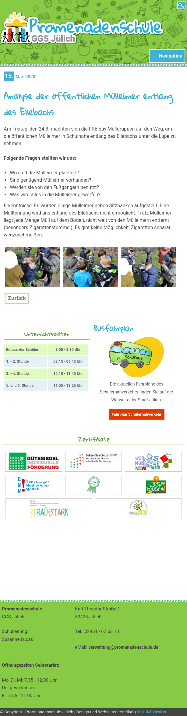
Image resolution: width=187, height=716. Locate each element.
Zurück (17, 298)
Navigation (170, 56)
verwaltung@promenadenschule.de (123, 647)
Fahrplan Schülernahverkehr (137, 414)
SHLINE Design (152, 711)
